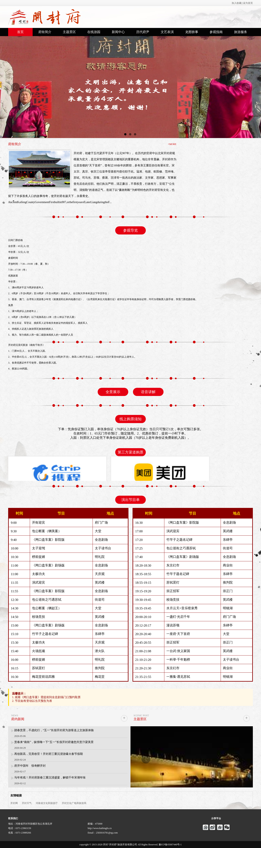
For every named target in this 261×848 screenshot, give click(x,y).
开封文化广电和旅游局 (74, 803)
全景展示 (113, 392)
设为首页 (248, 3)
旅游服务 (240, 32)
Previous (15, 87)
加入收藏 (236, 3)
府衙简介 (44, 32)
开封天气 (27, 803)
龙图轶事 (191, 32)
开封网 (14, 803)
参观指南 (216, 32)
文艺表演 (167, 32)
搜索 (248, 17)
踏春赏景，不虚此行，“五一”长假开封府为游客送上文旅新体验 (54, 730)
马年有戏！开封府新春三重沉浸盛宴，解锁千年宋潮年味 (50, 777)
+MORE (172, 144)
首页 (20, 32)
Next (246, 87)
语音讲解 (148, 392)
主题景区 (69, 32)
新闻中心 (118, 32)
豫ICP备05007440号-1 (170, 844)
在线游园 (93, 32)
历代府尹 (142, 32)
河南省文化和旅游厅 (47, 803)
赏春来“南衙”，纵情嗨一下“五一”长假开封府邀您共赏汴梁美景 (54, 742)
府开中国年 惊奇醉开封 (30, 765)
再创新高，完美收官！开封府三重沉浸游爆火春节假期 (48, 754)
